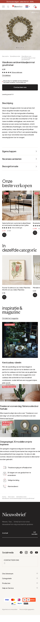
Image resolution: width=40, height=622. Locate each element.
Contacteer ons (20, 87)
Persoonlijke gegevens (27, 609)
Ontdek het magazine (10, 318)
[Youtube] (36, 553)
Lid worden (34, 533)
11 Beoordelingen (16, 72)
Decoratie (5, 56)
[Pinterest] (31, 553)
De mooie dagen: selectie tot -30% (20, 2)
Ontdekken (6, 75)
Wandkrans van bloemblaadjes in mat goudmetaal (29, 58)
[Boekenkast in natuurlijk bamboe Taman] (35, 233)
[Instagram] (26, 553)
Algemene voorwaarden (9, 609)
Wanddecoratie (15, 56)
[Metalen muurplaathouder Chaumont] (35, 295)
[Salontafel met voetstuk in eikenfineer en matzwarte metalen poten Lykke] (4, 235)
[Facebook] (21, 553)
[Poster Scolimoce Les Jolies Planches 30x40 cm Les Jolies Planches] (4, 297)
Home (4, 497)
